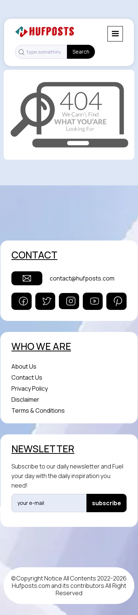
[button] (115, 33)
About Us (23, 366)
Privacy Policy (29, 388)
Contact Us (26, 377)
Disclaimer (25, 399)
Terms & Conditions (38, 410)
